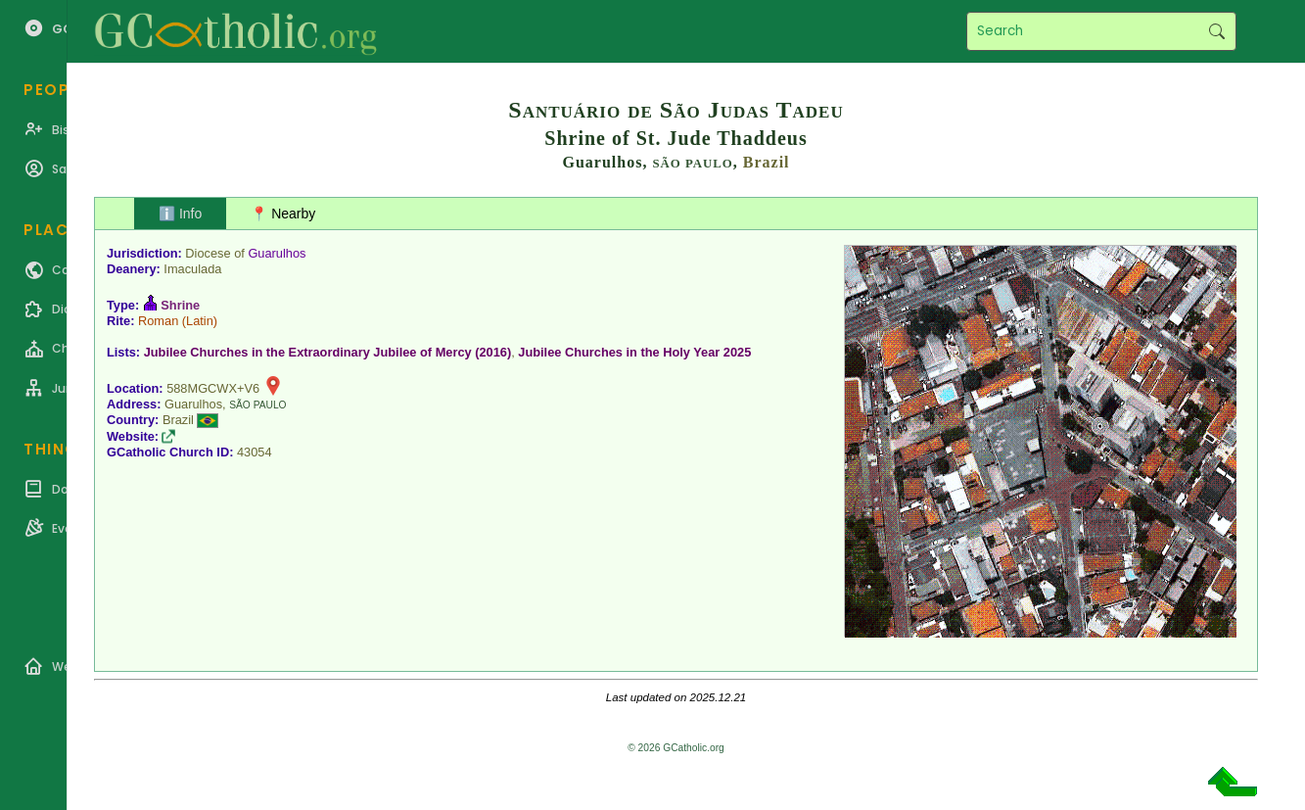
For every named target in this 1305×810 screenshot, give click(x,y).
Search (1216, 31)
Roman (158, 320)
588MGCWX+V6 (212, 388)
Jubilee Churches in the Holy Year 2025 (634, 352)
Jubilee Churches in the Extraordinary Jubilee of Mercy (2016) (328, 352)
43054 (254, 452)
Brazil (766, 162)
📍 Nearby (283, 213)
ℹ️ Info (180, 213)
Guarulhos (276, 253)
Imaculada (192, 269)
